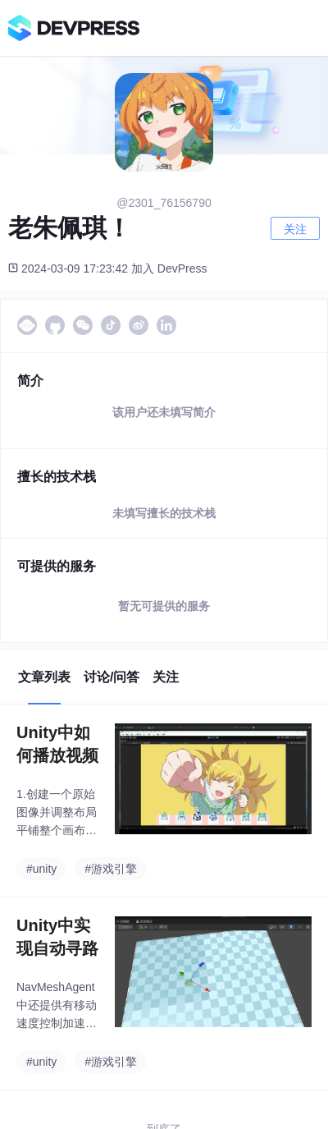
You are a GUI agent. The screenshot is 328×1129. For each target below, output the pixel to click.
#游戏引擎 (110, 868)
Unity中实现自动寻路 (57, 936)
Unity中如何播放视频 (57, 743)
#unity (41, 868)
